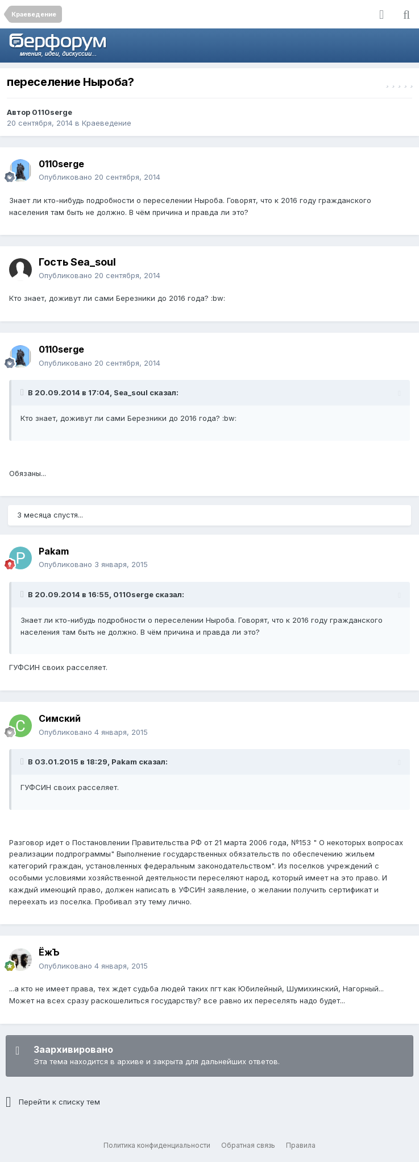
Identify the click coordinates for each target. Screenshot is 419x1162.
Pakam (54, 551)
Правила (301, 1145)
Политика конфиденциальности (156, 1145)
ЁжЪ (49, 952)
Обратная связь (248, 1145)
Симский (60, 718)
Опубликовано (99, 176)
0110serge (52, 112)
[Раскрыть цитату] (23, 392)
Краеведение (106, 122)
